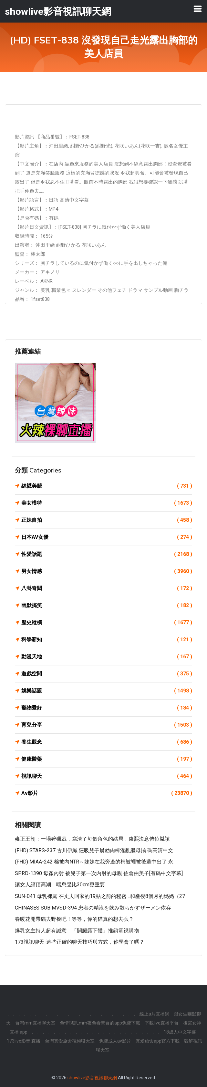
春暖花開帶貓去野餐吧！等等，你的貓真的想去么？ (74, 919)
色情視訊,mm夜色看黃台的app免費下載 (100, 1022)
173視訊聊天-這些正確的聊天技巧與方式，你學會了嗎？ (79, 942)
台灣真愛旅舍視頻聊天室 (70, 1041)
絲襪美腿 (106, 486)
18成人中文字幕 (180, 1032)
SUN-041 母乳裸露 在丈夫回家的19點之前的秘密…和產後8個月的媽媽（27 (100, 896)
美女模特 (106, 503)
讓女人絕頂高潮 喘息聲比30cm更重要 (60, 885)
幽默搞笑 (106, 605)
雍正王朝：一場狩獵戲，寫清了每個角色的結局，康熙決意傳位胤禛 (92, 839)
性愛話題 (106, 554)
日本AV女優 (106, 537)
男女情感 (106, 571)
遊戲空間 (106, 673)
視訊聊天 (106, 776)
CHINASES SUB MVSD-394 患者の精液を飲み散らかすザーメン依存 (93, 908)
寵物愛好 (106, 707)
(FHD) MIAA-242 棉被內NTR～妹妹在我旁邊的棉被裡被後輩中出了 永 (94, 862)
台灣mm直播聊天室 (35, 1022)
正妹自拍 (106, 520)
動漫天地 (106, 656)
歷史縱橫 (106, 622)
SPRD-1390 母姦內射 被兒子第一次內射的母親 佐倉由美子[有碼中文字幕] (99, 873)
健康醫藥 (106, 759)
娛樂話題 (106, 690)
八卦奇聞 (106, 588)
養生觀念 (106, 742)
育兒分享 (106, 724)
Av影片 (106, 793)
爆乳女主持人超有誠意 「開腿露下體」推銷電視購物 (77, 931)
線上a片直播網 (154, 1013)
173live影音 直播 (23, 1041)
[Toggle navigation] (197, 8)
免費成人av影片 (115, 1041)
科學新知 (106, 639)
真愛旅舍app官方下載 (158, 1041)
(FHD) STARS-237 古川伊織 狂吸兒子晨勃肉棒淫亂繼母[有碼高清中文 (94, 850)
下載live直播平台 (162, 1022)
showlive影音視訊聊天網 (92, 1077)
